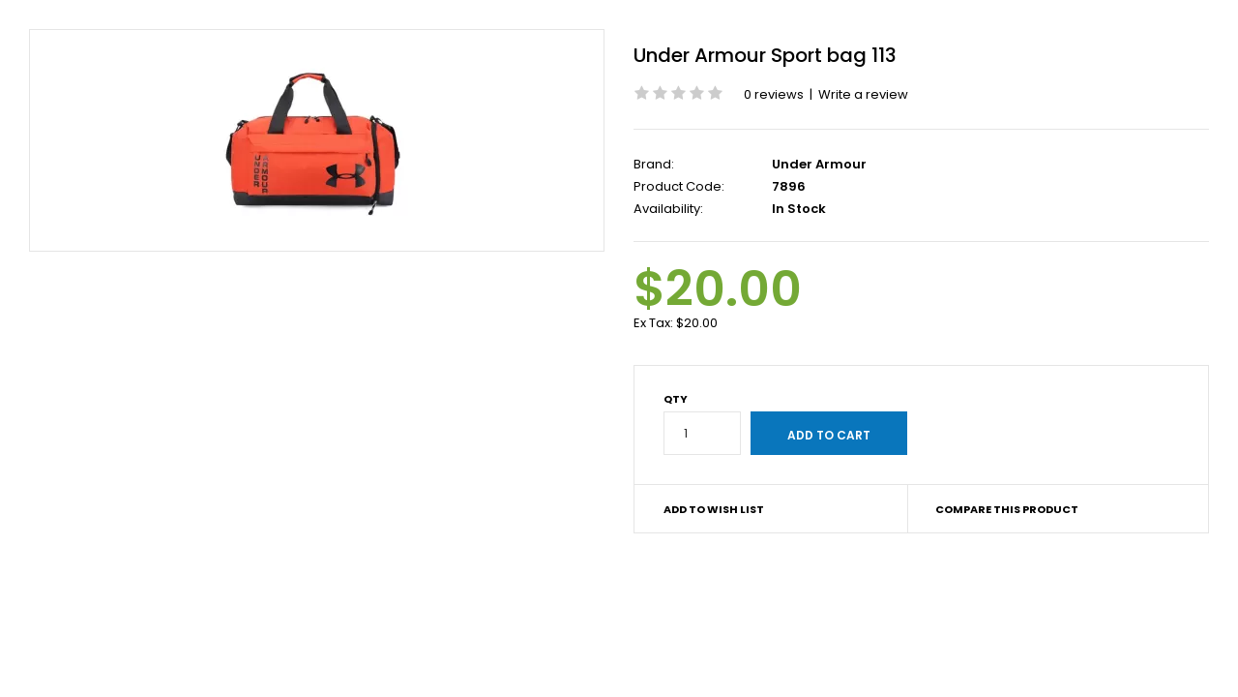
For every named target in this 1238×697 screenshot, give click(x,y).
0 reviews (774, 94)
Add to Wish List (713, 509)
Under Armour (819, 164)
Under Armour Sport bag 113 (765, 55)
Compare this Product (1006, 509)
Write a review (863, 94)
